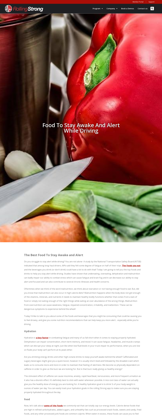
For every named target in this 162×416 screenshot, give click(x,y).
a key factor (42, 337)
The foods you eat (131, 265)
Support (151, 2)
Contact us (142, 8)
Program (98, 8)
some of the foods (53, 405)
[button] (152, 8)
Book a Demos (127, 8)
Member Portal (138, 2)
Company (112, 8)
